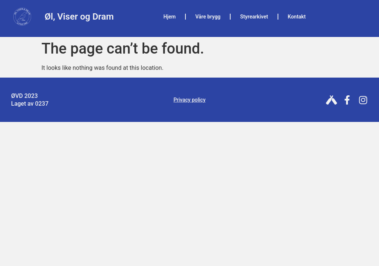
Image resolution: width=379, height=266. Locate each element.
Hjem (170, 17)
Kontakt (297, 17)
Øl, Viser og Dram (79, 16)
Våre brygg (208, 17)
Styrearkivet (254, 17)
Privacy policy (190, 100)
